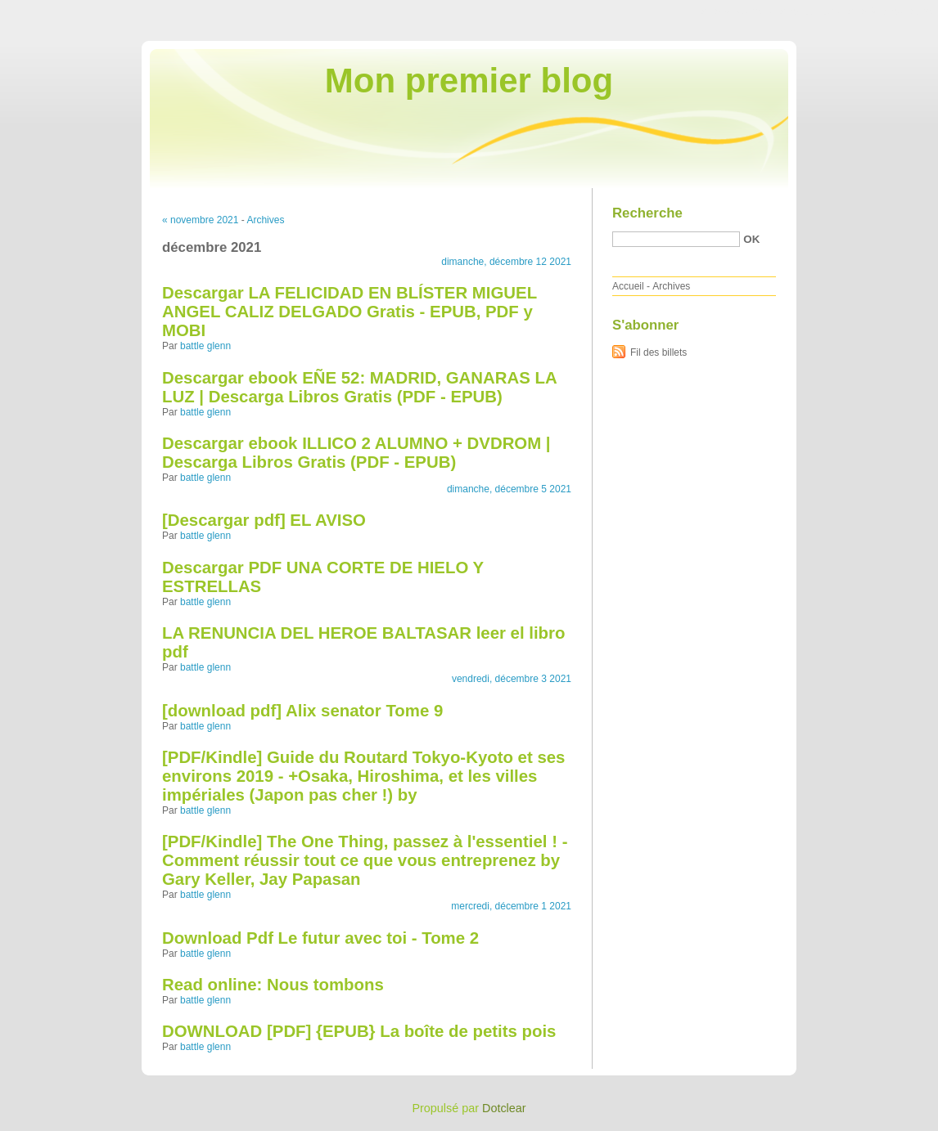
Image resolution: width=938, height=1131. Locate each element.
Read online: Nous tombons (273, 985)
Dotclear (504, 1108)
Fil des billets (658, 352)
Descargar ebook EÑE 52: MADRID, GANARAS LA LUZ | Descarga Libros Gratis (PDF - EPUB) (359, 387)
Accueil (628, 286)
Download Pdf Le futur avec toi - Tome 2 (320, 938)
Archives (265, 220)
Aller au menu (809, 11)
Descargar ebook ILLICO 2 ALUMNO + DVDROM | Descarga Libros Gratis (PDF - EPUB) (356, 452)
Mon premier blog (469, 80)
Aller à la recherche (890, 11)
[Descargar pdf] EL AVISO (264, 520)
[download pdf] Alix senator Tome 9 (302, 711)
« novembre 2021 (200, 220)
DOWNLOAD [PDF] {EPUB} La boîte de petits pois (359, 1031)
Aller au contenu (737, 11)
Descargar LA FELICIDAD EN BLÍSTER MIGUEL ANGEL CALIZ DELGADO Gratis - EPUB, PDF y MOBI (349, 311)
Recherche (647, 213)
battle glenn (205, 346)
